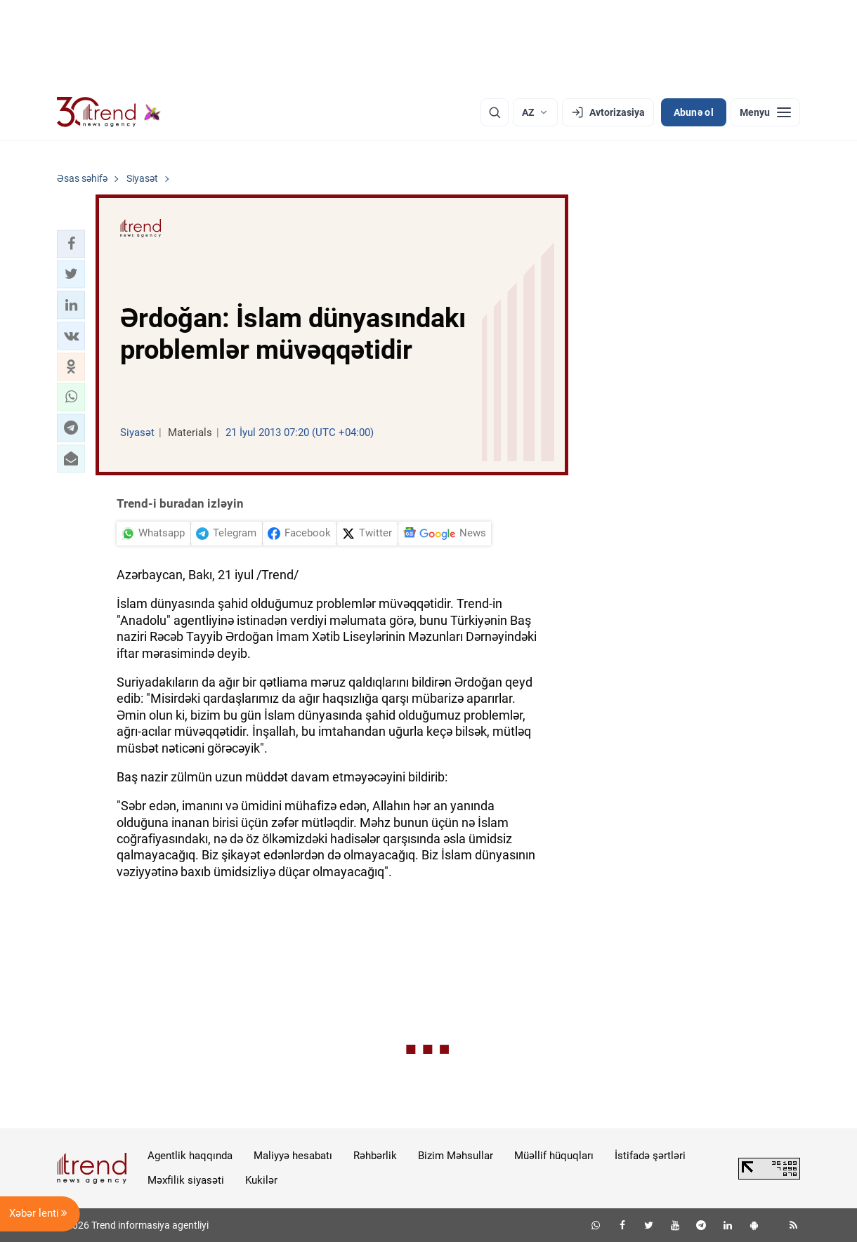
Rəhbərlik (375, 1155)
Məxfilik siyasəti (186, 1180)
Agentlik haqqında (190, 1155)
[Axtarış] (494, 112)
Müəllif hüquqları (554, 1155)
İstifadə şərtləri (650, 1155)
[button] (71, 243)
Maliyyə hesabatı (293, 1155)
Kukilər (261, 1180)
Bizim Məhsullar (455, 1155)
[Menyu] (765, 112)
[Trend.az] (109, 112)
